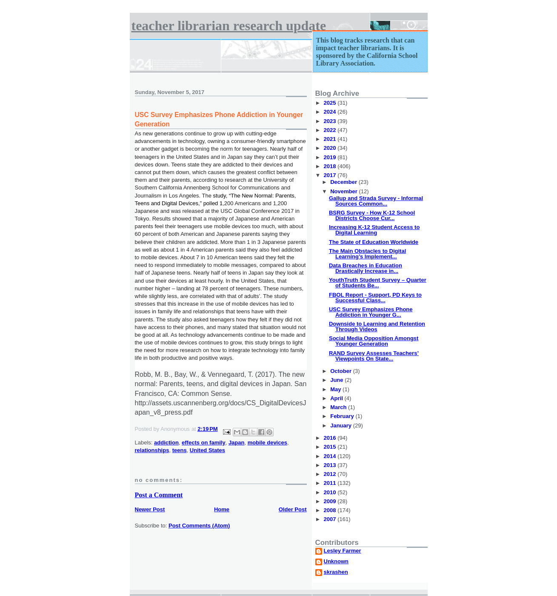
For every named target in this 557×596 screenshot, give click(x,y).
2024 (331, 112)
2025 (331, 103)
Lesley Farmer (342, 551)
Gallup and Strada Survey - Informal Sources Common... (376, 201)
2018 (331, 166)
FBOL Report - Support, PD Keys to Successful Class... (375, 298)
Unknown (336, 561)
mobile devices (267, 442)
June (337, 380)
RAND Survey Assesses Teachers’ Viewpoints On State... (374, 356)
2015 (331, 447)
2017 (331, 175)
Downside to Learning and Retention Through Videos (377, 326)
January (341, 425)
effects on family (204, 442)
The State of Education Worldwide (373, 242)
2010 (331, 492)
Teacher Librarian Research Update (228, 25)
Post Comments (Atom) (199, 525)
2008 (331, 510)
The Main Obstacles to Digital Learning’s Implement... (367, 254)
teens (179, 450)
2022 (331, 130)
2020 (331, 148)
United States (207, 450)
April (337, 398)
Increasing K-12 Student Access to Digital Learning (374, 230)
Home (221, 509)
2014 (331, 456)
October (341, 371)
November (344, 191)
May (336, 389)
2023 (331, 121)
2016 (331, 438)
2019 (331, 157)
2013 (331, 465)
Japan (237, 442)
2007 (331, 519)
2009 (331, 501)
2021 (331, 139)
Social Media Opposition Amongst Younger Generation (373, 341)
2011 (331, 483)
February (342, 416)
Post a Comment (159, 495)
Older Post (293, 509)
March (339, 407)
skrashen (336, 572)
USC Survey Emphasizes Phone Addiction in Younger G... (371, 312)
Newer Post (150, 509)
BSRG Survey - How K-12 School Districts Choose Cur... (372, 215)
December (344, 182)
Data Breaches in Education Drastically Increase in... (365, 268)
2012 (331, 474)
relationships (152, 450)
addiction (166, 442)
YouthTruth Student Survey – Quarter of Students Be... (377, 283)
